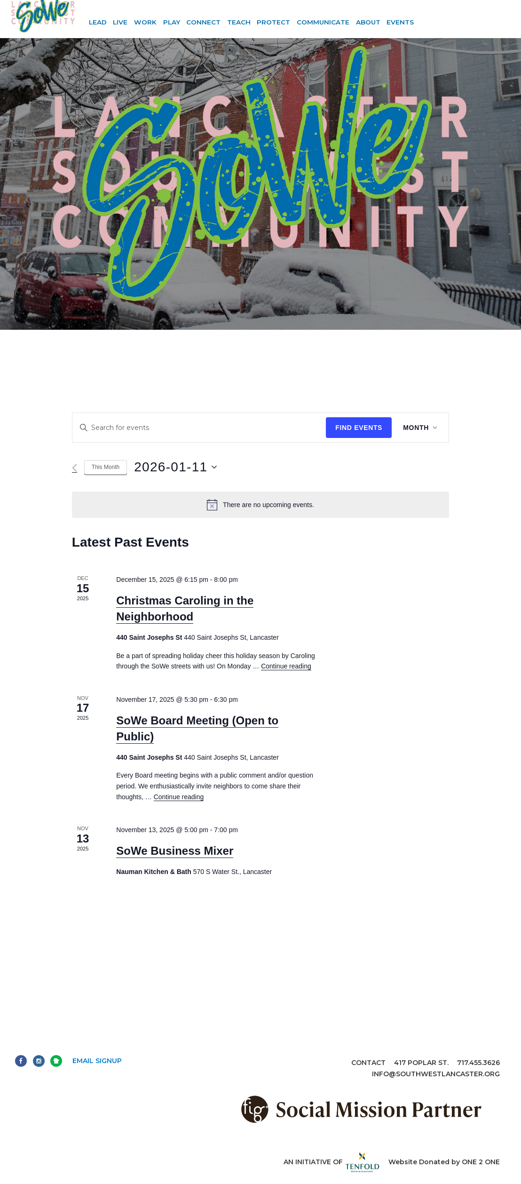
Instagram (39, 1061)
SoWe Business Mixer (174, 850)
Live (120, 22)
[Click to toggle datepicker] (175, 467)
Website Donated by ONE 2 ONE (444, 1162)
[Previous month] (74, 467)
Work (145, 22)
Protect (273, 22)
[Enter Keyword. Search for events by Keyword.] (199, 428)
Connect (203, 22)
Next (56, 1061)
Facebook (21, 1061)
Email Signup (97, 1061)
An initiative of (332, 1162)
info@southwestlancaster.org (436, 1074)
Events (400, 22)
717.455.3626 (478, 1062)
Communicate (323, 22)
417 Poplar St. (421, 1062)
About (368, 22)
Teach (239, 22)
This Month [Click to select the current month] (105, 467)
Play (171, 22)
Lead (98, 22)
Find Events (358, 427)
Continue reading (286, 666)
